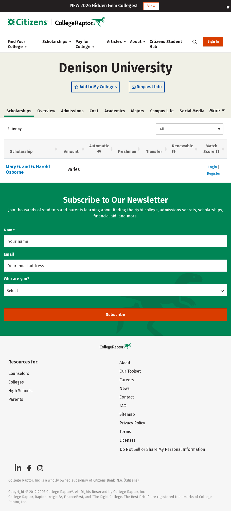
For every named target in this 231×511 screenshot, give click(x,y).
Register (214, 173)
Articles (114, 41)
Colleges (16, 382)
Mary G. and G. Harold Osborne (28, 169)
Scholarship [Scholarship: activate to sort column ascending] (21, 151)
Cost (94, 110)
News (124, 388)
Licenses (127, 440)
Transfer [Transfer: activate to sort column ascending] (154, 151)
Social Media (192, 110)
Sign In (213, 41)
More (217, 111)
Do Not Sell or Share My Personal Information (162, 449)
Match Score (211, 148)
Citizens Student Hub (166, 44)
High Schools (20, 390)
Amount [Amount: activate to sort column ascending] (71, 151)
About (135, 41)
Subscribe (115, 314)
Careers (126, 379)
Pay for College (85, 44)
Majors (137, 110)
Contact (126, 397)
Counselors (18, 373)
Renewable (182, 148)
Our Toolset (130, 371)
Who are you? (16, 278)
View (151, 6)
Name (9, 230)
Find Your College (17, 44)
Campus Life (162, 110)
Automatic (99, 148)
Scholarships (54, 41)
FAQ (122, 405)
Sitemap (127, 414)
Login (212, 167)
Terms (125, 431)
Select (12, 290)
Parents (15, 399)
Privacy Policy (132, 423)
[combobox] (189, 129)
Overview (46, 110)
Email (9, 254)
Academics (114, 110)
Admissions (72, 110)
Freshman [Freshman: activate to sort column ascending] (127, 151)
